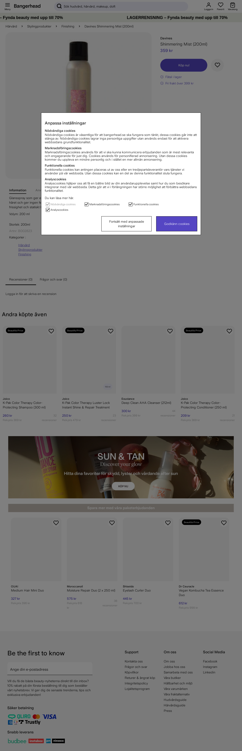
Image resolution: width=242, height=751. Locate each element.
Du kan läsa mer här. (59, 198)
